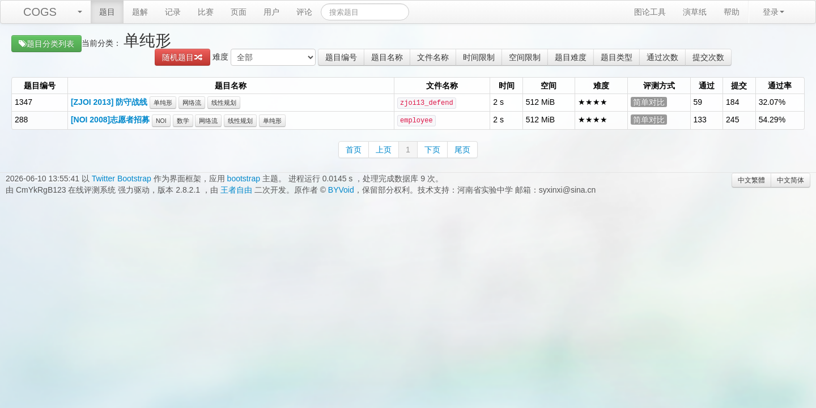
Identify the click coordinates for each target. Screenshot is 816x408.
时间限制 (479, 57)
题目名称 (387, 57)
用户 (271, 11)
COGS (40, 12)
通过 (707, 85)
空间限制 (525, 57)
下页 (432, 149)
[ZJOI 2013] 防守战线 (109, 102)
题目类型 (616, 57)
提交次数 (708, 57)
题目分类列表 (46, 43)
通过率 (780, 85)
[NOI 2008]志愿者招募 (110, 119)
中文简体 (790, 180)
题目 (107, 11)
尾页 (462, 149)
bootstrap (243, 178)
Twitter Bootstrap (121, 178)
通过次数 (662, 57)
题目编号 (341, 57)
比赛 (206, 11)
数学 (183, 120)
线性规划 (223, 102)
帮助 (732, 11)
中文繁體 (751, 180)
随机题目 (182, 57)
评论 (304, 11)
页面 (238, 11)
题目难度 (570, 57)
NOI (161, 120)
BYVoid (341, 189)
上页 (384, 149)
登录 (773, 11)
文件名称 (433, 57)
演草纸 (695, 11)
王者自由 (236, 189)
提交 (739, 85)
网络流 (191, 102)
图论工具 (650, 11)
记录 (173, 11)
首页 (354, 149)
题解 (140, 11)
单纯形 (163, 102)
